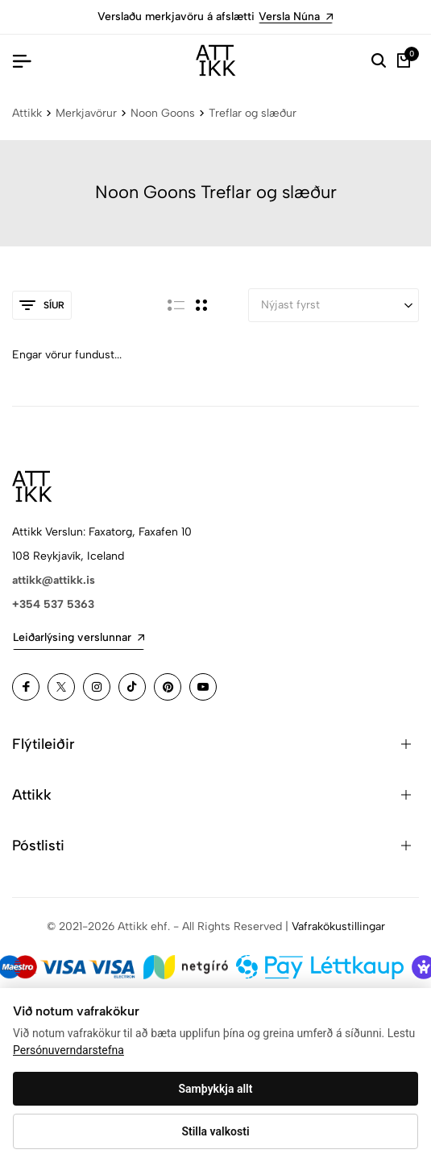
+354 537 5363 (53, 604)
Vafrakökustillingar (338, 926)
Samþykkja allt (216, 1088)
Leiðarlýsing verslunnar (78, 637)
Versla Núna (296, 16)
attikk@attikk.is (53, 580)
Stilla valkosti (215, 1131)
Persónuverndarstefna (68, 1050)
